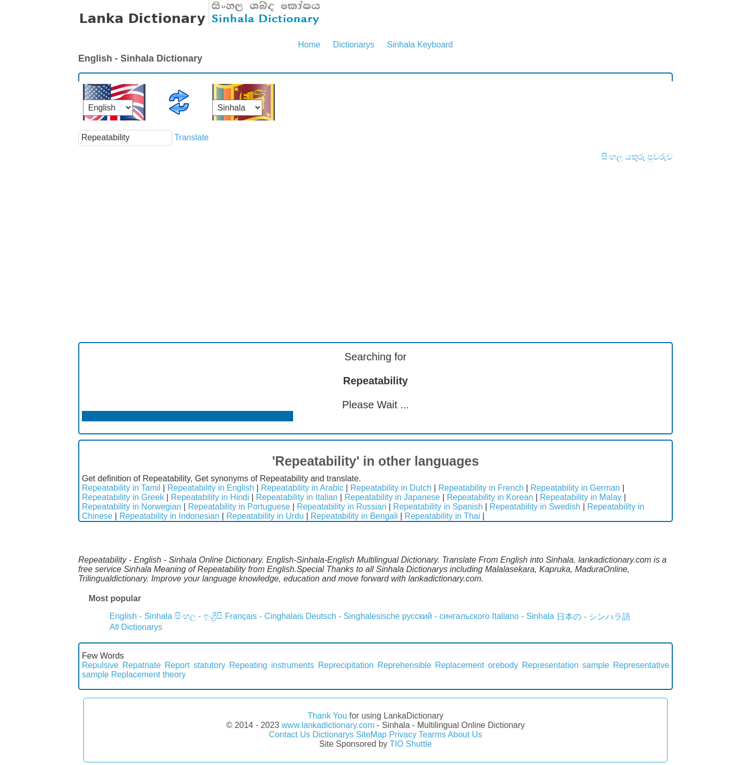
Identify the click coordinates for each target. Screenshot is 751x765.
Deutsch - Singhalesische (353, 616)
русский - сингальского (446, 616)
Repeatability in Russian (341, 506)
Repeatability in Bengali (354, 516)
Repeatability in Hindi (210, 497)
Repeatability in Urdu (265, 516)
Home (309, 44)
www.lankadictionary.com (328, 725)
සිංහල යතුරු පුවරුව (637, 156)
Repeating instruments (271, 665)
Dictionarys (353, 44)
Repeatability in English (210, 487)
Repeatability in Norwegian (131, 506)
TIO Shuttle (411, 743)
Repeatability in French (481, 487)
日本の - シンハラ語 (593, 616)
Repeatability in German (575, 487)
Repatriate (142, 665)
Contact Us (289, 734)
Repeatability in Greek (123, 497)
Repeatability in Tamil (121, 487)
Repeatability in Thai (442, 516)
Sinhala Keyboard (420, 44)
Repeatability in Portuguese (239, 506)
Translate (191, 137)
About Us (465, 734)
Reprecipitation (346, 665)
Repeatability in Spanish (438, 506)
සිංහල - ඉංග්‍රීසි (199, 616)
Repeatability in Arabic (302, 487)
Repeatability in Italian (297, 497)
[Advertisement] (375, 240)
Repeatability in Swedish (535, 506)
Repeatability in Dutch (391, 487)
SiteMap (371, 734)
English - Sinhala (141, 616)
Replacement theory (148, 674)
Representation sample (565, 665)
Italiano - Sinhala (523, 616)
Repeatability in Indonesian (169, 516)
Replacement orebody (476, 665)
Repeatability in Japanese (392, 497)
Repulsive (100, 665)
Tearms (432, 734)
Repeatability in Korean (490, 497)
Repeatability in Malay (581, 497)
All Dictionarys (136, 627)
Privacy (402, 734)
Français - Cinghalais (264, 616)
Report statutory (195, 665)
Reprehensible (404, 665)
